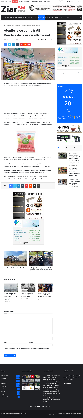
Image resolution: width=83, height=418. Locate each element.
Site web (31, 344)
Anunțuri (56, 17)
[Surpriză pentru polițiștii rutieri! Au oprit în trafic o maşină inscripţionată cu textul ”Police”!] (63, 173)
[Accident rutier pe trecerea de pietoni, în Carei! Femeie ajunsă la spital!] (37, 378)
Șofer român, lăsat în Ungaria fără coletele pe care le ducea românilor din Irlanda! (74, 187)
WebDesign (19, 415)
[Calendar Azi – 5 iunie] (25, 389)
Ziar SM (7, 40)
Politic (35, 17)
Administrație (22, 17)
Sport (3, 393)
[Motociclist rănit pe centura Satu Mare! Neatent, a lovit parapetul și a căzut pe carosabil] (25, 382)
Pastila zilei (49, 17)
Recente (68, 148)
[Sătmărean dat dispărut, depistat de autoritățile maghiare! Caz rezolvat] (31, 378)
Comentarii (77, 148)
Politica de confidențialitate (63, 415)
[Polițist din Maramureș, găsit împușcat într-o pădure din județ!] (28, 289)
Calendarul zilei (6, 398)
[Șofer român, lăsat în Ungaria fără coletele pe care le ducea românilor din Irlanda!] (63, 186)
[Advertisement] (28, 100)
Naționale (41, 17)
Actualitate (8, 17)
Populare (60, 148)
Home (6, 25)
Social (15, 17)
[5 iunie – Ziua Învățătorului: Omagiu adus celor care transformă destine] (37, 386)
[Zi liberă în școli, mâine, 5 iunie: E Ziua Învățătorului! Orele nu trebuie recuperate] (37, 389)
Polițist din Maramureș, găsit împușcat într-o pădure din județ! (27, 296)
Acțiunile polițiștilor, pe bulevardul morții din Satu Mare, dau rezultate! (51, 401)
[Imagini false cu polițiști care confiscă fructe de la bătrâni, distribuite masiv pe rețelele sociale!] (45, 289)
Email (5, 344)
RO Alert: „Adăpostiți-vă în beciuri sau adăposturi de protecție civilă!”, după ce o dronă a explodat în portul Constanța (11, 298)
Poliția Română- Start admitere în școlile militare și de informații (34, 1)
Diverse (29, 17)
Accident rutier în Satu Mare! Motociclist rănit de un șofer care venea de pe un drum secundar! (51, 387)
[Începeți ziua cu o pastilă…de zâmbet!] (31, 389)
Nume (5, 337)
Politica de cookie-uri (76, 415)
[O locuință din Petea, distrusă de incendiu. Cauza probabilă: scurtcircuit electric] (25, 386)
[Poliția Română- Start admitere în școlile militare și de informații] (25, 378)
